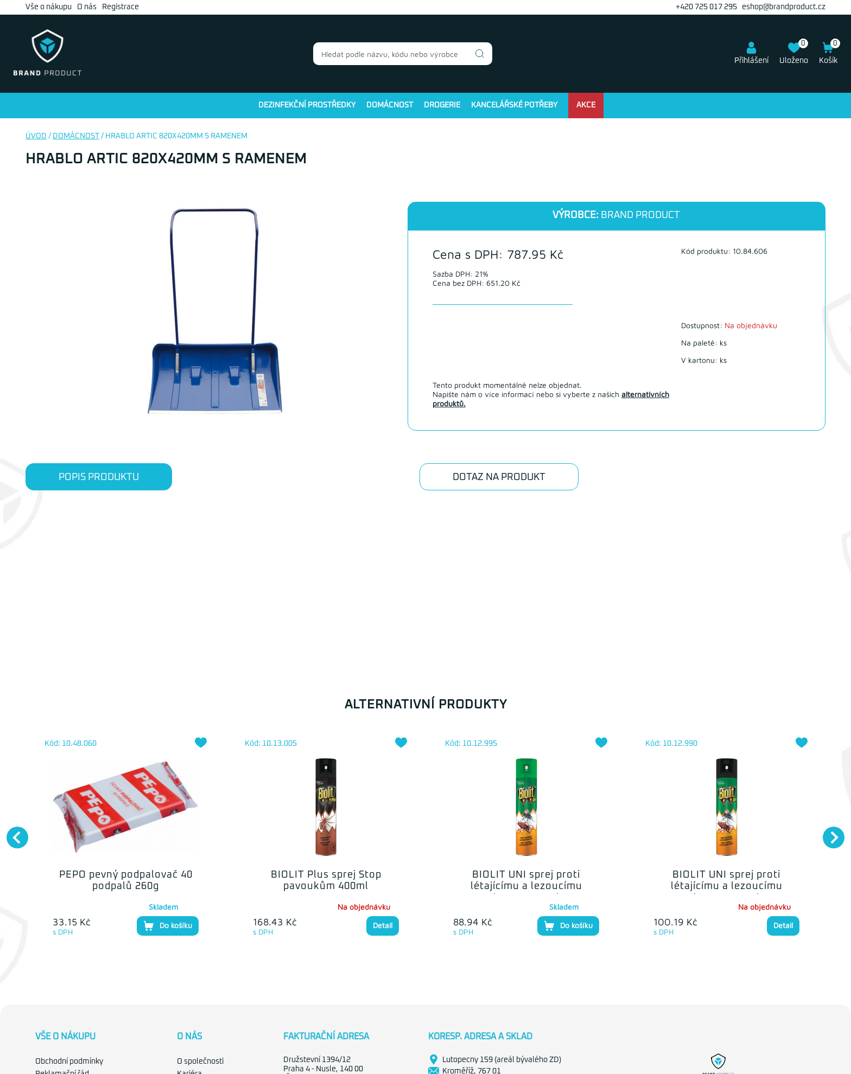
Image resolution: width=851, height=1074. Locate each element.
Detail (382, 925)
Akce (585, 105)
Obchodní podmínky (69, 1061)
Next (828, 832)
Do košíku (167, 925)
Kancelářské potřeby (514, 105)
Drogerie (442, 105)
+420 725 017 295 (706, 7)
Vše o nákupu (49, 7)
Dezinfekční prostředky (306, 105)
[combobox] (402, 53)
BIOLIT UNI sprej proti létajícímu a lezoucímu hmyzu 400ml (526, 886)
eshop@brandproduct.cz (783, 7)
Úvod (36, 136)
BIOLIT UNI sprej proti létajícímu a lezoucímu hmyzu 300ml (727, 886)
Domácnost (389, 105)
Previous (12, 832)
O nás (87, 7)
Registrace (120, 7)
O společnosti (200, 1061)
